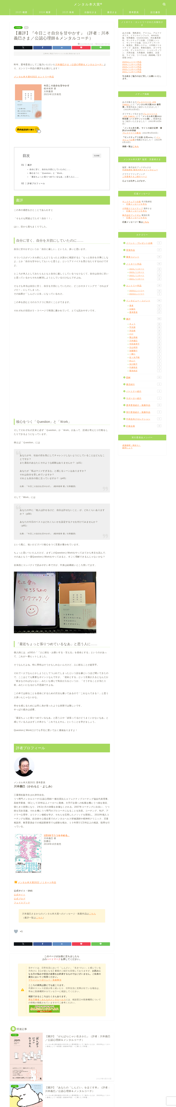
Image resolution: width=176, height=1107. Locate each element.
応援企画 (143, 425)
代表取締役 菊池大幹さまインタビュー (140, 170)
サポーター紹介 (143, 398)
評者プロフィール (38, 184)
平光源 (145, 327)
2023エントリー (145, 294)
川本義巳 (18, 27)
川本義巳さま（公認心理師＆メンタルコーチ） (79, 64)
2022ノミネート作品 (131, 69)
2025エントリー (145, 290)
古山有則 (145, 347)
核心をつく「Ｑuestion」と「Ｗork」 (48, 173)
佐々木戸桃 (145, 357)
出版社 (145, 309)
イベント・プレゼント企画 (143, 243)
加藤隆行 (145, 350)
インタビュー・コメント (143, 300)
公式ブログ (19, 899)
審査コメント (143, 256)
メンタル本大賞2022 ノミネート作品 (37, 883)
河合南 (145, 330)
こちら (92, 914)
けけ (145, 334)
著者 (145, 305)
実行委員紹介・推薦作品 (143, 412)
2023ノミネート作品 (131, 67)
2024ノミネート (145, 269)
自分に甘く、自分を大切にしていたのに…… (51, 169)
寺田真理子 (145, 344)
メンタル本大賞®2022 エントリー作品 (34, 77)
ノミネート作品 (143, 263)
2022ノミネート (145, 275)
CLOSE (97, 155)
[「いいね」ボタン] (16, 932)
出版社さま (90, 12)
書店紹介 (143, 384)
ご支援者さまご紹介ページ (134, 177)
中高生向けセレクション (143, 418)
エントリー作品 (143, 285)
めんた (145, 360)
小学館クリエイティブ (132, 208)
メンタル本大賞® (88, 4)
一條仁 (145, 354)
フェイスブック (22, 903)
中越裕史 (145, 367)
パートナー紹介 (143, 391)
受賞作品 (143, 249)
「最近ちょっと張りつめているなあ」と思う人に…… (55, 177)
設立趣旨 (155, 12)
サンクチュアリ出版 (131, 202)
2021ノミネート (145, 279)
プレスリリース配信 (131, 133)
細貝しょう (127, 448)
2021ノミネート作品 (131, 72)
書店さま (112, 12)
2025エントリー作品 (131, 62)
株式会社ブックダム (131, 215)
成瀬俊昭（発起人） (131, 445)
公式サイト (19, 895)
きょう (145, 324)
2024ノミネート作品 (131, 64)
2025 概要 (21, 12)
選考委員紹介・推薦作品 (143, 405)
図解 (143, 377)
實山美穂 (145, 337)
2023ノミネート (145, 272)
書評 (31, 165)
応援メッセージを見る (136, 204)
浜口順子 (145, 364)
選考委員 (134, 12)
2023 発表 (68, 12)
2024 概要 (45, 12)
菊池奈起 (145, 370)
